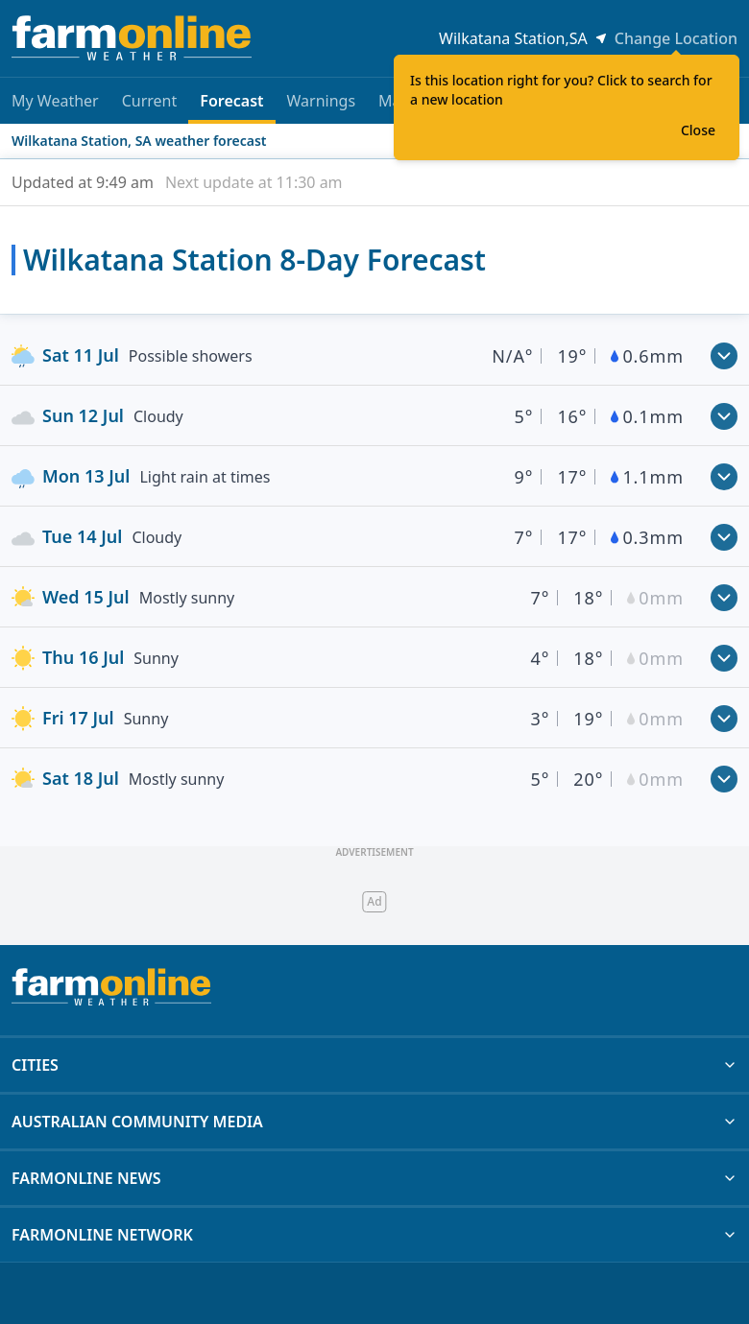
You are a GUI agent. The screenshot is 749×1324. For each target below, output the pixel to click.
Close (698, 130)
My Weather (55, 100)
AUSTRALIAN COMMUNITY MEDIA (374, 1121)
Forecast (231, 107)
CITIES (374, 1065)
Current (150, 100)
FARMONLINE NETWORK (374, 1234)
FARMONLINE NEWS (374, 1178)
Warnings (321, 100)
